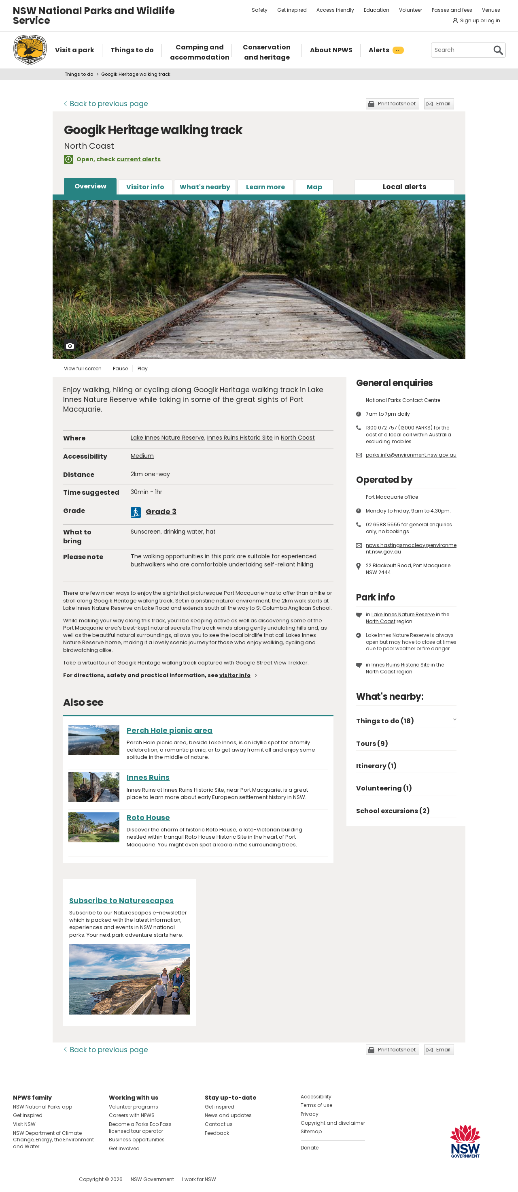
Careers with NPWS (132, 1115)
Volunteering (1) (384, 788)
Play (143, 368)
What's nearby (205, 187)
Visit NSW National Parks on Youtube (55, 1179)
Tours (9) (372, 743)
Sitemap (311, 1131)
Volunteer (410, 9)
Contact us (219, 1124)
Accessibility (316, 1096)
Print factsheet (397, 103)
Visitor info (145, 187)
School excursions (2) (393, 811)
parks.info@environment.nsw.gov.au (411, 454)
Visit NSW (24, 1124)
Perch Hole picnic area (169, 730)
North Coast (298, 438)
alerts (405, 187)
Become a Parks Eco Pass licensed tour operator (140, 1127)
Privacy (309, 1114)
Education (376, 9)
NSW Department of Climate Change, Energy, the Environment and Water (53, 1140)
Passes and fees (452, 9)
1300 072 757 (381, 427)
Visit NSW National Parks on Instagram (37, 1179)
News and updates (228, 1115)
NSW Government (152, 1179)
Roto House (148, 817)
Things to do (79, 74)
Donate (309, 1147)
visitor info (235, 675)
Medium (142, 456)
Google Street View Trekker (272, 662)
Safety (259, 9)
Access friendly (335, 9)
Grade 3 (161, 511)
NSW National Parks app (42, 1106)
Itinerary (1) (376, 766)
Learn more (265, 187)
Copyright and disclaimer (333, 1122)
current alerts (139, 159)
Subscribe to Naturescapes (121, 900)
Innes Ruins (148, 777)
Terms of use (316, 1105)
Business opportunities (137, 1139)
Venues (491, 9)
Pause (120, 368)
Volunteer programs (133, 1106)
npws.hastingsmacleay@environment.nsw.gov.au (411, 548)
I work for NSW (199, 1179)
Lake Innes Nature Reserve (167, 438)
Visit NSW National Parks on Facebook (20, 1179)
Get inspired (292, 9)
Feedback (217, 1133)
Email (443, 103)
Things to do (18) (385, 721)
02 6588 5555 (383, 524)
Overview (90, 186)
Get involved (124, 1148)
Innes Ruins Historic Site (240, 438)
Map (314, 187)
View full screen (83, 368)
